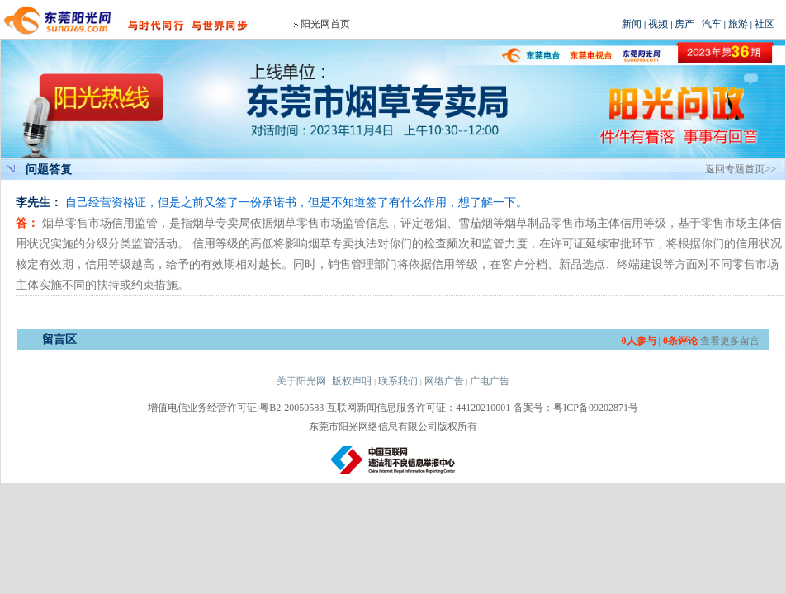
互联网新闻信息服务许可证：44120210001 (418, 407)
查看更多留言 (730, 340)
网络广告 (444, 381)
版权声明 (352, 381)
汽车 (712, 24)
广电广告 (489, 381)
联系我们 (398, 381)
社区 (764, 24)
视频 (658, 24)
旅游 (738, 24)
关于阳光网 (301, 381)
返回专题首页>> (740, 169)
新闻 (632, 24)
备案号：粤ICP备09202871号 (576, 407)
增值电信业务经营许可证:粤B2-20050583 (236, 407)
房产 (684, 24)
